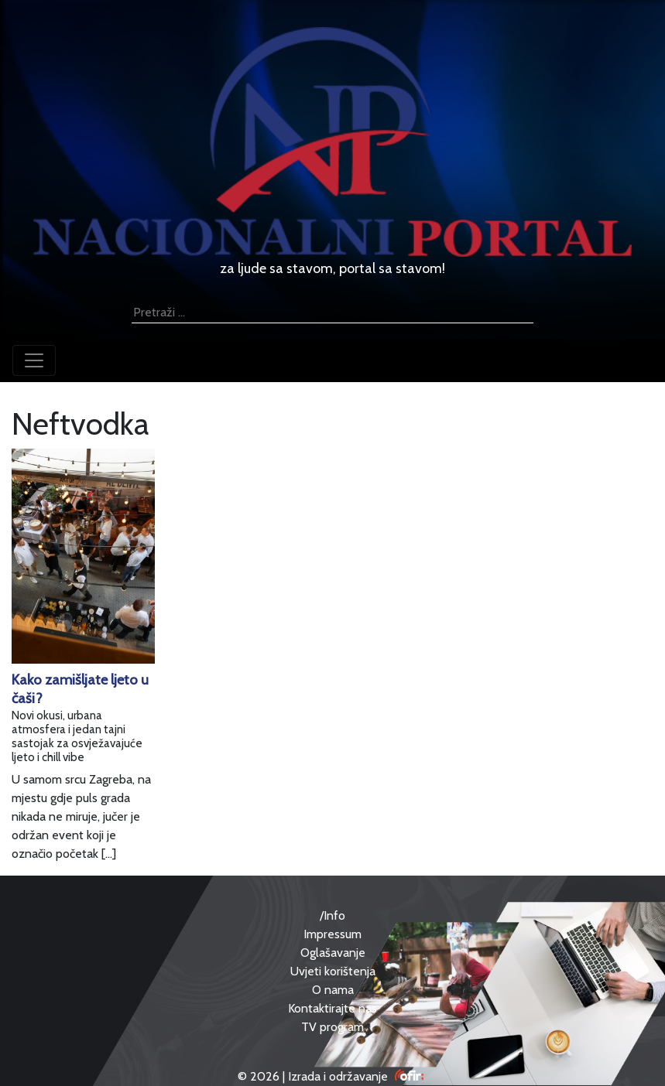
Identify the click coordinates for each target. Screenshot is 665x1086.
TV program (332, 1026)
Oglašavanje (332, 952)
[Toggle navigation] (34, 360)
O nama (333, 989)
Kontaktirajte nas (332, 1008)
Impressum (332, 934)
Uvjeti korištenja (332, 971)
